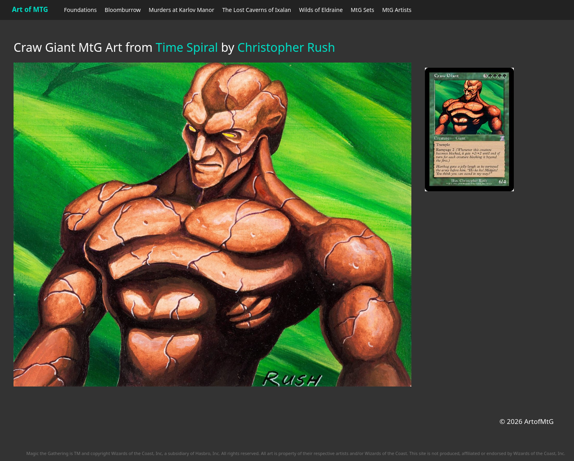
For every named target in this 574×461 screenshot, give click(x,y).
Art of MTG (30, 9)
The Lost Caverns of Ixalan (256, 10)
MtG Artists (396, 10)
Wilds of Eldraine (321, 10)
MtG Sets (362, 10)
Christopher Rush (286, 47)
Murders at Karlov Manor (181, 10)
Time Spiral (187, 47)
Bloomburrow (123, 10)
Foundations (80, 10)
